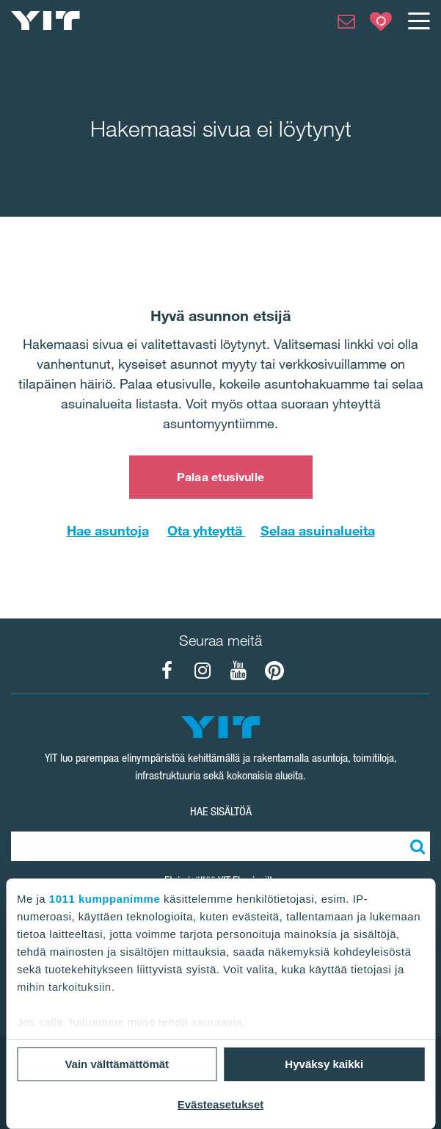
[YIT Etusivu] (45, 20)
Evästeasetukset (221, 1104)
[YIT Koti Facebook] (166, 670)
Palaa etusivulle (220, 476)
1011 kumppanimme (104, 898)
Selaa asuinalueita (317, 530)
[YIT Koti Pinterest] (274, 670)
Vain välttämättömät (117, 1064)
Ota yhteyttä (206, 530)
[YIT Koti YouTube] (238, 670)
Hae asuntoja (108, 530)
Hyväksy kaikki (324, 1064)
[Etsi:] (415, 846)
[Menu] (418, 20)
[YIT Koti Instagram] (202, 670)
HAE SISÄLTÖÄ (221, 811)
